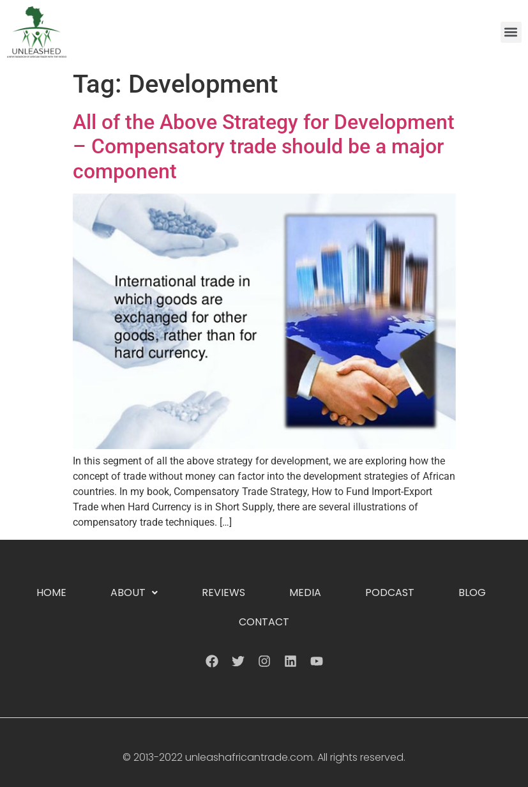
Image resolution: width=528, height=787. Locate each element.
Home (51, 592)
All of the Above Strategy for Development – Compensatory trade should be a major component (264, 146)
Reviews (223, 592)
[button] (511, 32)
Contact (264, 622)
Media (305, 592)
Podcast (389, 592)
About (134, 592)
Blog (472, 592)
